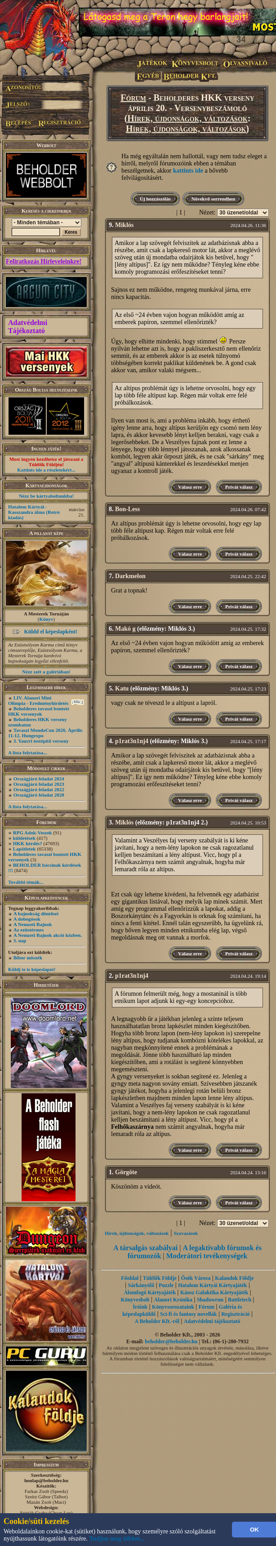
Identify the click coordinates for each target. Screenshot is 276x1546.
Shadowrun (210, 1300)
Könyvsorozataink (173, 1307)
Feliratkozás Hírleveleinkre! (43, 261)
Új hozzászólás (155, 198)
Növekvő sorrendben (213, 198)
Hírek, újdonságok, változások (187, 118)
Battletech (239, 1300)
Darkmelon (130, 576)
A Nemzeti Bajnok (32, 924)
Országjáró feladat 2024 (38, 778)
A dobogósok (26, 919)
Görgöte (126, 1172)
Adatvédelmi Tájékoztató (27, 326)
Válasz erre (190, 487)
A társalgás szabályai (145, 1248)
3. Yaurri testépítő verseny (41, 741)
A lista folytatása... (27, 752)
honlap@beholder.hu (46, 1480)
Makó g (125, 628)
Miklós (124, 225)
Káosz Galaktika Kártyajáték (214, 1292)
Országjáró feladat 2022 (38, 789)
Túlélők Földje (160, 1278)
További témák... (25, 882)
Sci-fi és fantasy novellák (188, 1314)
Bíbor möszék (27, 957)
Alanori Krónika (173, 1300)
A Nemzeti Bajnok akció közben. (47, 935)
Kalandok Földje (234, 1278)
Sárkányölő (141, 1285)
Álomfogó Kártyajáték (150, 1292)
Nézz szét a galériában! (46, 671)
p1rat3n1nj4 (131, 741)
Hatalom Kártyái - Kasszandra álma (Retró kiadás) (34, 512)
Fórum (133, 97)
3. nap (20, 940)
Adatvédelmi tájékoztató (212, 1321)
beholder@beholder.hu (171, 1341)
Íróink (140, 1307)
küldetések (24, 838)
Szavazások (186, 1233)
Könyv (46, 619)
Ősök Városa (196, 1278)
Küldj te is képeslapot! (31, 969)
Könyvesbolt (135, 1300)
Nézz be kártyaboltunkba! (46, 496)
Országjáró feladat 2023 (38, 784)
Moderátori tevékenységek (207, 1256)
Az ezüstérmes (28, 929)
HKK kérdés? (27, 843)
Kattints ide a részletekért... (46, 469)
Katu (122, 688)
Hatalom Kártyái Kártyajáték (212, 1285)
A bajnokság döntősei (35, 913)
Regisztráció (235, 1314)
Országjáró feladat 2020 (38, 795)
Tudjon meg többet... (117, 1538)
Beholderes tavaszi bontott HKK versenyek (38, 711)
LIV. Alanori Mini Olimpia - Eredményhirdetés (38, 700)
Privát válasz (239, 487)
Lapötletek (24, 848)
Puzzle (166, 1285)
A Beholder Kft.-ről (157, 1321)
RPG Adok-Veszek (32, 832)
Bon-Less (127, 509)
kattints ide (188, 170)
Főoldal (129, 1278)
